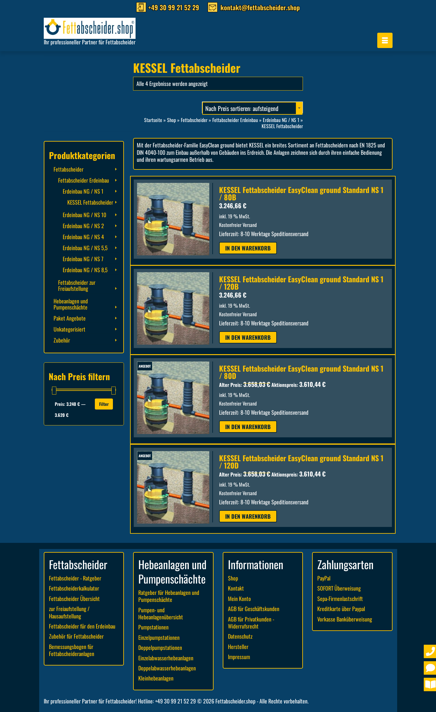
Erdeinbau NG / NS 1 (83, 191)
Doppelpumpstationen (160, 647)
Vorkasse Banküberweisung (344, 619)
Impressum (239, 657)
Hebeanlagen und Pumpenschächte (71, 304)
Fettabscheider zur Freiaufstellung (76, 285)
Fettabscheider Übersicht (74, 599)
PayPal (323, 578)
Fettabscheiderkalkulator (74, 588)
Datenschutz (240, 636)
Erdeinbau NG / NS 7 (83, 259)
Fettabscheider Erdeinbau (83, 180)
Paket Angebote (70, 318)
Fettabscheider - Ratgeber (75, 578)
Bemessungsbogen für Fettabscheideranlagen (71, 650)
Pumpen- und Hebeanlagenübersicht (160, 613)
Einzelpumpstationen (159, 637)
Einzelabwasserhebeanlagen (165, 658)
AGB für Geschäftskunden (253, 609)
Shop (233, 578)
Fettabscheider (69, 169)
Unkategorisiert (69, 329)
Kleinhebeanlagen (155, 678)
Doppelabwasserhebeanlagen (167, 668)
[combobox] (252, 107)
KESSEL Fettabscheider (90, 202)
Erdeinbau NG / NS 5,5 (85, 248)
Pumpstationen (153, 627)
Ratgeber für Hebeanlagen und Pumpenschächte (168, 595)
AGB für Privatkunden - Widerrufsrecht (251, 622)
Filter (104, 404)
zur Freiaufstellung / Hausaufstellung (69, 612)
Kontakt (236, 588)
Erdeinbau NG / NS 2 (83, 226)
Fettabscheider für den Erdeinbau (82, 626)
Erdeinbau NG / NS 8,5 (85, 270)
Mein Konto (239, 599)
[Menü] (385, 40)
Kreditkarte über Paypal (341, 609)
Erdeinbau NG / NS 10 (84, 215)
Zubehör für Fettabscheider (76, 636)
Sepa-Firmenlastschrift (340, 599)
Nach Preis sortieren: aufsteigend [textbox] (241, 108)
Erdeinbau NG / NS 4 (83, 237)
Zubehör (62, 340)
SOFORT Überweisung (339, 588)
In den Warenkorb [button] (248, 248)
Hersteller (238, 647)
